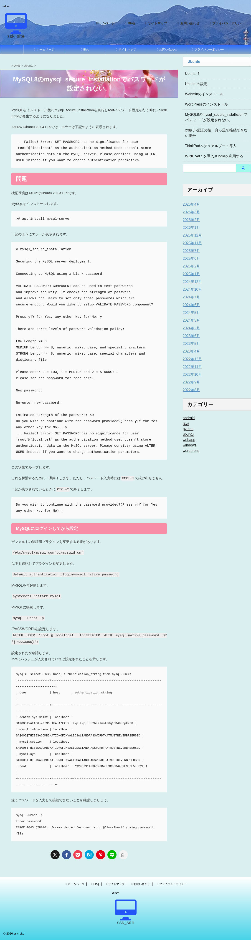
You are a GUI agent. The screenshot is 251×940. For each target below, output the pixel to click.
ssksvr (116, 892)
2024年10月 (191, 289)
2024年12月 (191, 282)
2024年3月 (190, 320)
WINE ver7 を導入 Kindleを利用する (210, 156)
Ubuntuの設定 (195, 84)
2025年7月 (190, 251)
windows (189, 445)
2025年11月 (191, 243)
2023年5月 (190, 343)
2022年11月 (191, 367)
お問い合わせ (187, 23)
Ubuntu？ (191, 74)
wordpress (190, 451)
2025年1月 (190, 274)
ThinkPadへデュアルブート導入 (207, 146)
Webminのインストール (202, 94)
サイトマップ (155, 23)
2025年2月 (190, 266)
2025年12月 (191, 235)
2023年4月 (190, 351)
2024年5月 (190, 313)
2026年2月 (190, 220)
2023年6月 (190, 336)
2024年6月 (190, 305)
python (187, 429)
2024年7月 (190, 297)
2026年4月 (190, 204)
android (188, 418)
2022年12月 (191, 359)
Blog (129, 23)
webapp (188, 440)
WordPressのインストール (204, 104)
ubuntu (188, 434)
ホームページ (103, 23)
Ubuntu (194, 61)
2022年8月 (190, 390)
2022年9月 (190, 382)
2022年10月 (191, 374)
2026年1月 (190, 227)
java (186, 423)
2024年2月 (190, 328)
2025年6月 (190, 258)
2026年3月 (190, 212)
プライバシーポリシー (226, 23)
